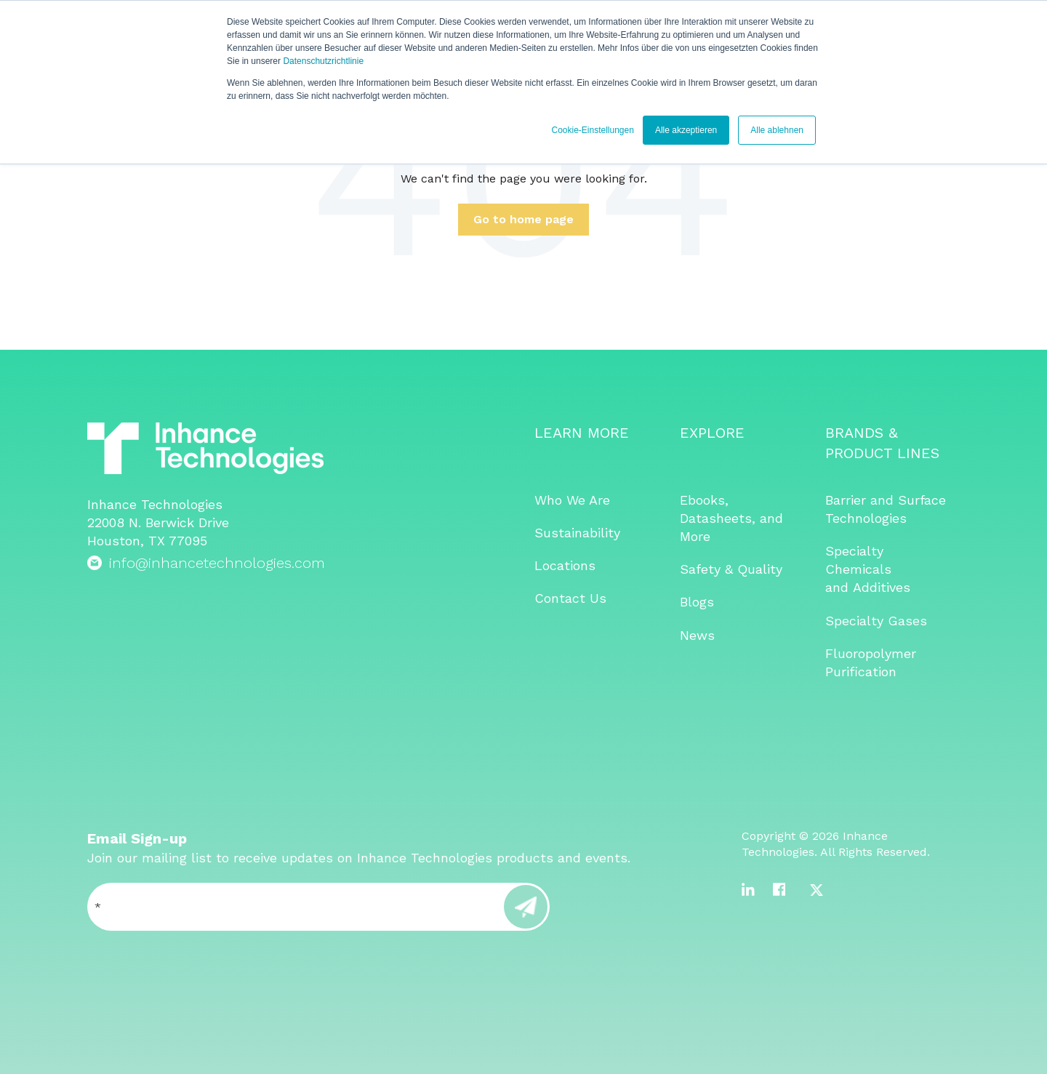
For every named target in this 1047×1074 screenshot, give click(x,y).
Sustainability (577, 532)
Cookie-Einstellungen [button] (592, 130)
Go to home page (523, 219)
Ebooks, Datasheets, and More (731, 518)
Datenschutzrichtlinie (323, 61)
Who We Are (572, 500)
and (839, 587)
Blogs (697, 601)
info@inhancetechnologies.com (217, 563)
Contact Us (570, 598)
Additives (881, 587)
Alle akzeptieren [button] (686, 130)
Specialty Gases (876, 620)
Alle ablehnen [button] (776, 130)
